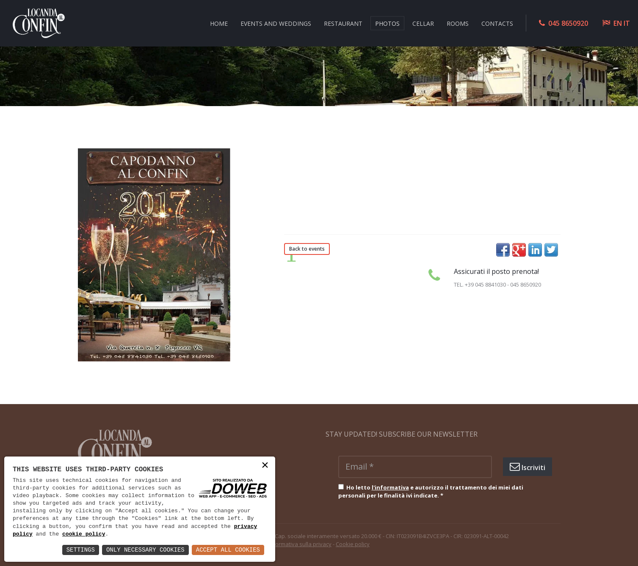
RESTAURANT (343, 23)
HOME (219, 23)
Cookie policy (353, 544)
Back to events (307, 248)
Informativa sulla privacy (299, 544)
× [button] (265, 466)
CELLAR (423, 23)
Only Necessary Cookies (145, 550)
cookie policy (83, 534)
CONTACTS (497, 23)
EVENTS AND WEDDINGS (275, 23)
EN (617, 23)
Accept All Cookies (228, 550)
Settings (80, 550)
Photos (387, 23)
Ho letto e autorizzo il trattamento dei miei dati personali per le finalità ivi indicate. (430, 492)
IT (627, 23)
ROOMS (458, 23)
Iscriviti (527, 466)
